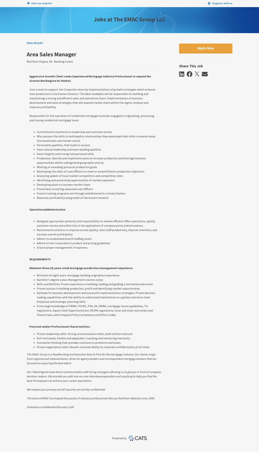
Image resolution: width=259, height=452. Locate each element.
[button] (183, 74)
